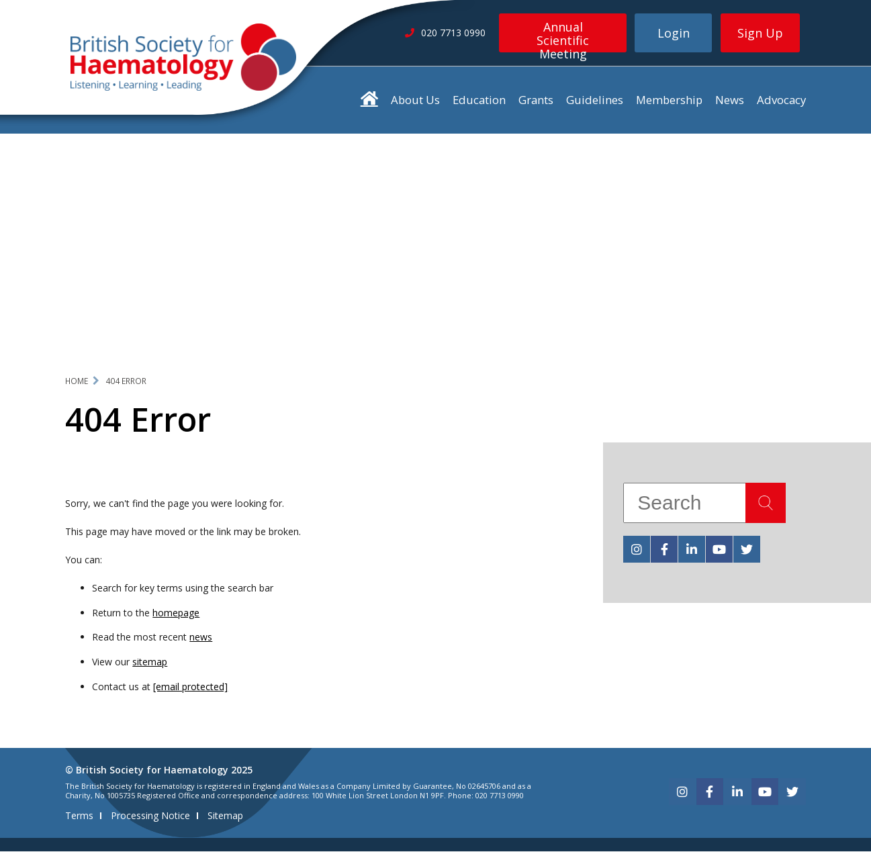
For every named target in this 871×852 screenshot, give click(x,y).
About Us (415, 99)
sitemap (149, 662)
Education (479, 99)
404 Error (125, 381)
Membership (669, 99)
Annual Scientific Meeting (563, 35)
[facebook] (664, 549)
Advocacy (781, 99)
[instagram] (636, 549)
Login (673, 33)
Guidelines (594, 99)
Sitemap (225, 816)
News (729, 99)
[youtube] (719, 549)
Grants (535, 99)
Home (76, 381)
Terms (79, 816)
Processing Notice (150, 816)
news (200, 637)
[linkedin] (691, 549)
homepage (175, 612)
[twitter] (746, 549)
